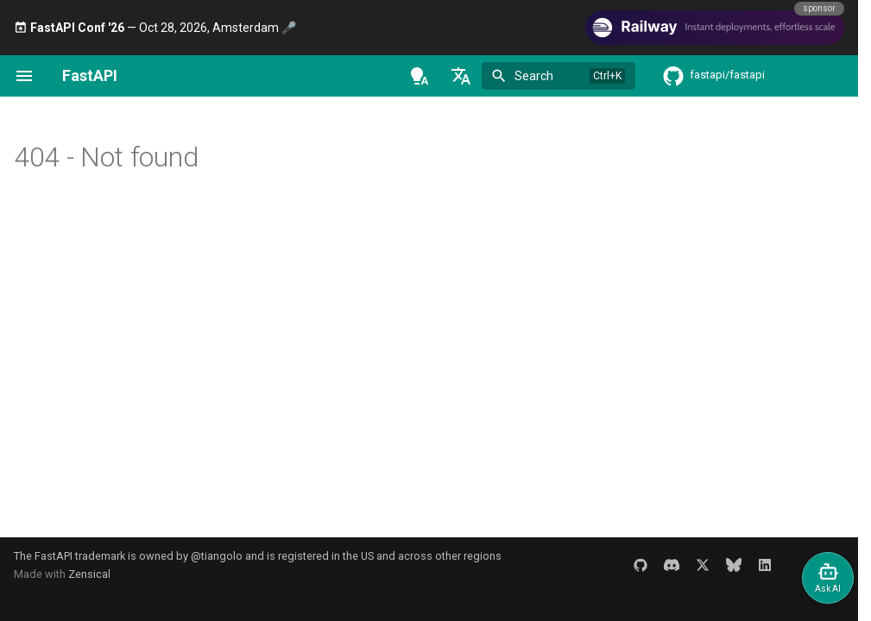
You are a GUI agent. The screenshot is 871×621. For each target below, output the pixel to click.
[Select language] (461, 76)
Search (533, 76)
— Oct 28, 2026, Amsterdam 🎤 (155, 27)
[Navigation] (24, 76)
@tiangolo (217, 555)
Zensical (89, 574)
